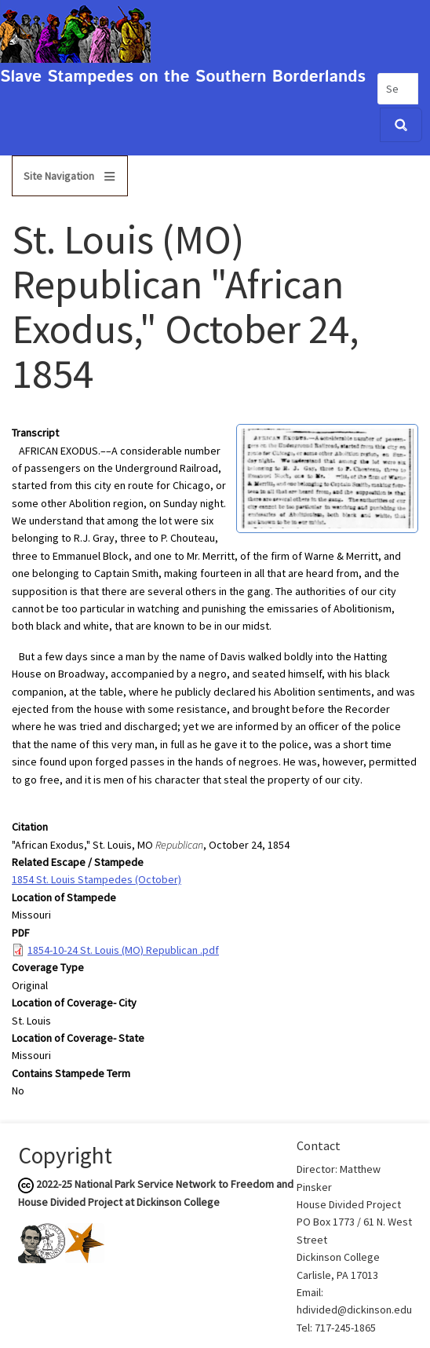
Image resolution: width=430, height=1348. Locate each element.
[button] (327, 477)
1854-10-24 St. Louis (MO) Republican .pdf (123, 950)
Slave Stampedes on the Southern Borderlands (183, 77)
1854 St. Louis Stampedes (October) (96, 879)
